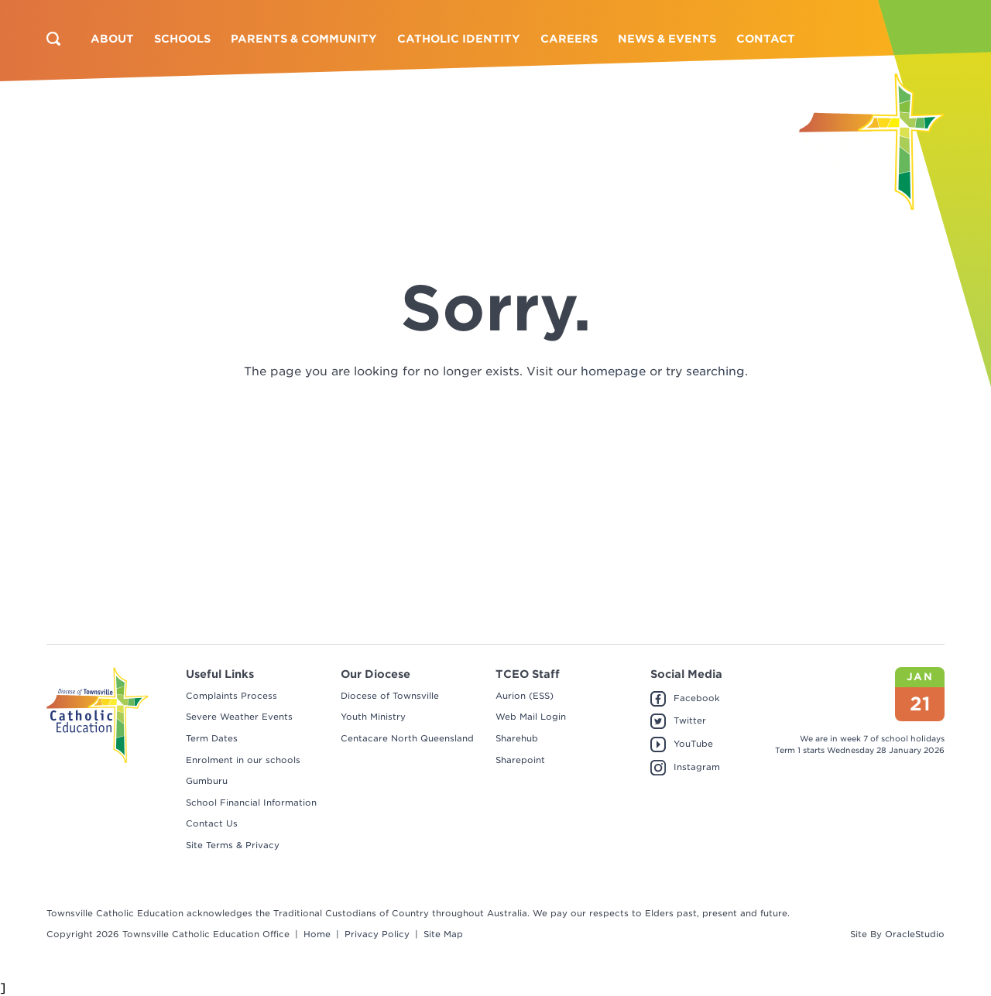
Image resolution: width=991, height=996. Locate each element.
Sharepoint (520, 760)
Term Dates (212, 738)
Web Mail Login (531, 716)
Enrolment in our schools (243, 760)
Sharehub (517, 738)
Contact (765, 39)
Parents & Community (304, 39)
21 (920, 704)
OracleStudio (915, 934)
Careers (569, 39)
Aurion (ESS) (525, 695)
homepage (613, 371)
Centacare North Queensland (407, 738)
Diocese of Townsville (390, 695)
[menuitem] (112, 38)
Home (317, 934)
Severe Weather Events (239, 716)
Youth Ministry (373, 716)
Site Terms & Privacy (232, 845)
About (112, 39)
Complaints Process (231, 695)
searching (715, 371)
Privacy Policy (377, 934)
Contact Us (212, 823)
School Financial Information (251, 802)
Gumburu (207, 780)
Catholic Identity (458, 39)
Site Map (443, 934)
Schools (182, 39)
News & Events (667, 39)
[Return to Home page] (872, 142)
